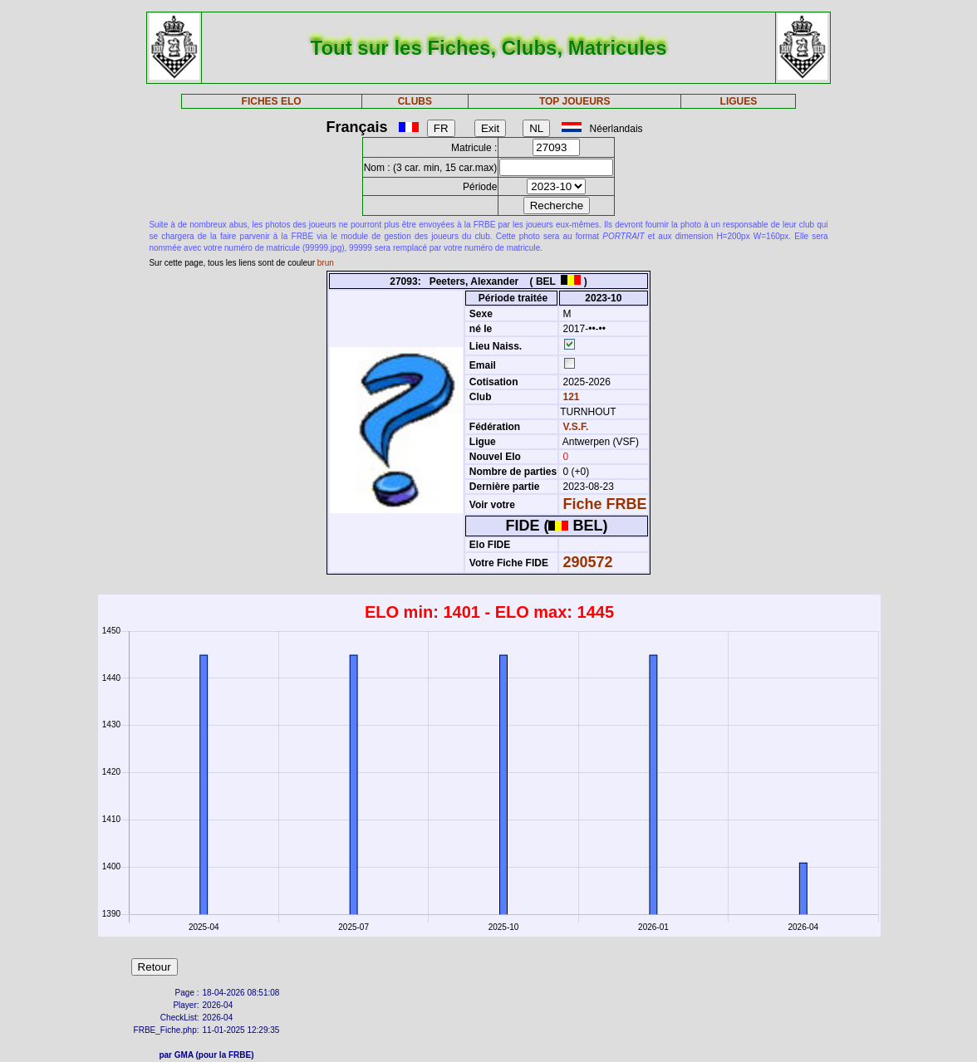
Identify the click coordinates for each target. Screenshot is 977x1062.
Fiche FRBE (605, 504)
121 (569, 397)
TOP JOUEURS (575, 101)
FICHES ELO (272, 101)
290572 (588, 562)
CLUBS (415, 101)
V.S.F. (576, 427)
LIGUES (739, 101)
